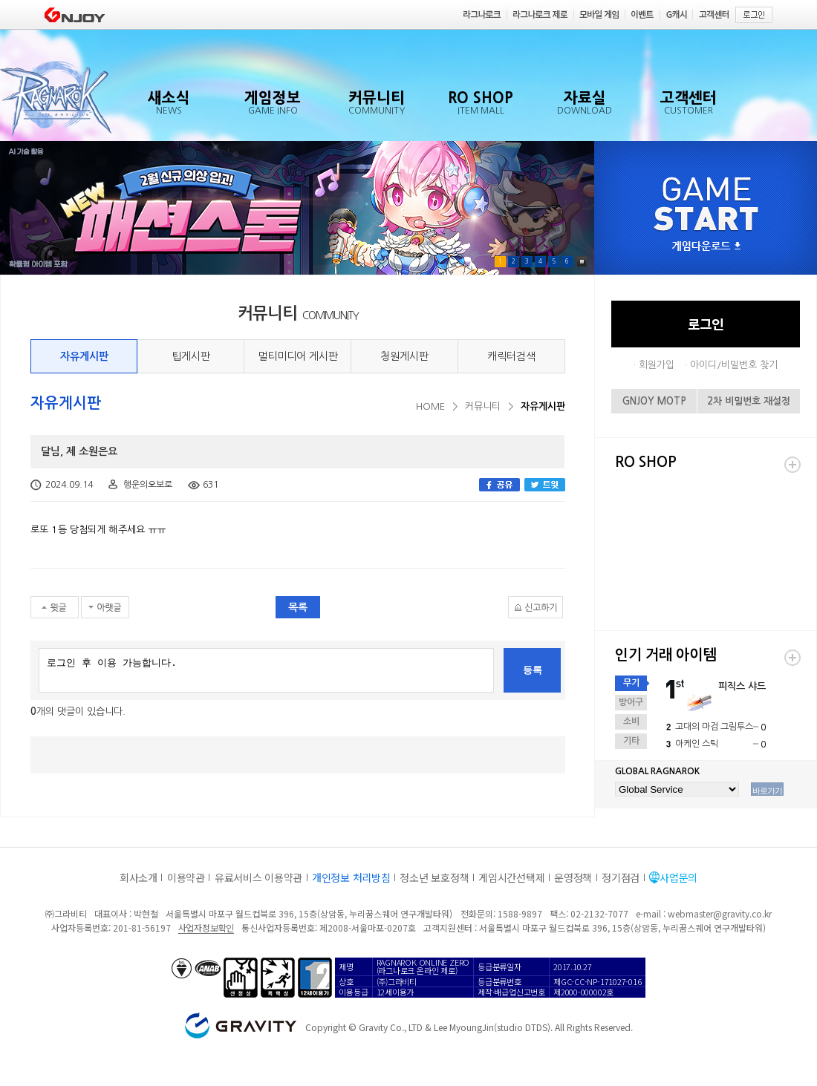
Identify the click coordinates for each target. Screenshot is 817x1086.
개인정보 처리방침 (351, 877)
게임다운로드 (706, 246)
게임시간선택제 (511, 877)
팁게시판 (191, 356)
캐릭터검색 (511, 356)
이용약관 (186, 877)
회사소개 (138, 877)
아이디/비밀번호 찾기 (734, 365)
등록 (532, 670)
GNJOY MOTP (654, 401)
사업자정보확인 (206, 927)
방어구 (631, 702)
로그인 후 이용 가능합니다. (266, 670)
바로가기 (767, 790)
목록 (297, 607)
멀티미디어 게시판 (298, 356)
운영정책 (573, 877)
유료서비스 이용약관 (258, 877)
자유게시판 (84, 356)
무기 (631, 682)
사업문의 (678, 877)
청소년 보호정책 (434, 877)
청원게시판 (404, 356)
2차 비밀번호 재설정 (748, 401)
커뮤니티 (483, 406)
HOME (430, 406)
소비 (631, 721)
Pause (581, 261)
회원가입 (656, 365)
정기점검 (620, 877)
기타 (631, 740)
